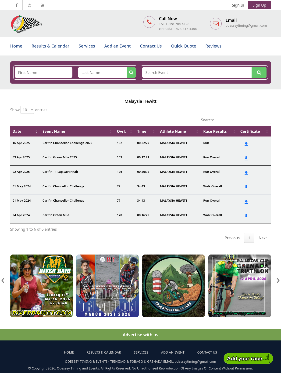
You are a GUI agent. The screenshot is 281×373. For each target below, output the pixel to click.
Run (206, 143)
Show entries (28, 110)
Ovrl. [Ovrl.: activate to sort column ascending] (121, 131)
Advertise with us (140, 334)
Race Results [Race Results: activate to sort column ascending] (215, 131)
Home (16, 46)
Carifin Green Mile (56, 215)
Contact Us (151, 46)
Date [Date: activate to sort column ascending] (17, 131)
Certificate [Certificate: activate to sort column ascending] (250, 131)
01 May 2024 (22, 186)
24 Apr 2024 (21, 215)
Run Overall (212, 157)
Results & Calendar (50, 46)
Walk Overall (212, 186)
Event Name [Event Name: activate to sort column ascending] (54, 131)
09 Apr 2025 (21, 157)
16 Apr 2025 (21, 143)
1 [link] (249, 237)
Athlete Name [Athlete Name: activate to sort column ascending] (173, 131)
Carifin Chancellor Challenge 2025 (67, 143)
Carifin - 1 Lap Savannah (60, 172)
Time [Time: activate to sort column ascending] (141, 131)
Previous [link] (232, 237)
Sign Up (259, 5)
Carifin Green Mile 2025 (60, 157)
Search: (236, 120)
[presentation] (3, 279)
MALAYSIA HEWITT (173, 143)
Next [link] (263, 237)
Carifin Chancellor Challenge (64, 186)
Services (87, 46)
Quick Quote (183, 46)
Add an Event (117, 46)
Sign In (238, 5)
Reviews (213, 46)
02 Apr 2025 (21, 172)
